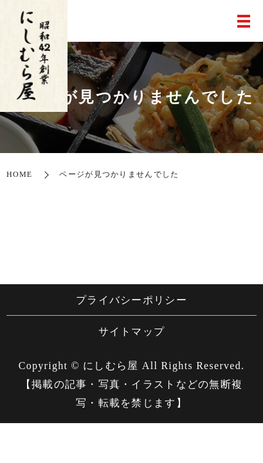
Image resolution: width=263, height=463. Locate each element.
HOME (19, 174)
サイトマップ (131, 331)
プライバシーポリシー (131, 300)
